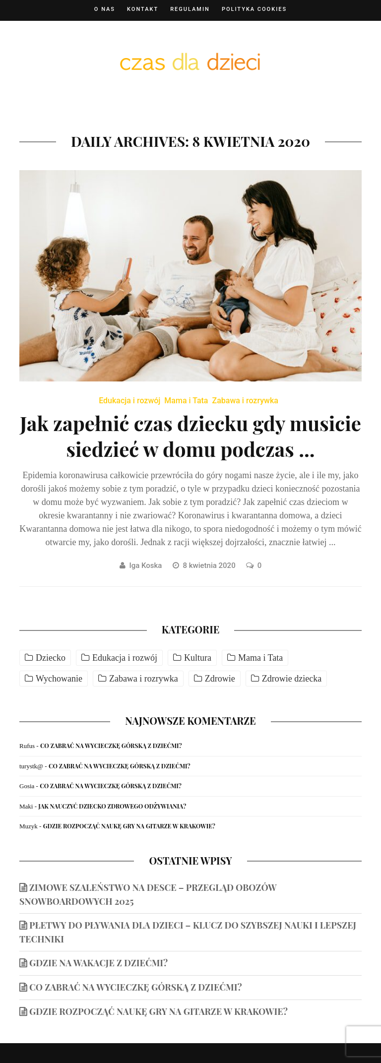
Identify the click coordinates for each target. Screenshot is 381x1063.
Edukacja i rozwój (129, 400)
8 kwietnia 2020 (210, 565)
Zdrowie (220, 679)
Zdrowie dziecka (291, 679)
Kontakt (142, 9)
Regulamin (190, 9)
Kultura (197, 658)
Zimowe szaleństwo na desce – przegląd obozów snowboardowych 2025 (148, 894)
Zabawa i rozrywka (245, 400)
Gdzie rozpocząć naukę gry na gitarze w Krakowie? (129, 826)
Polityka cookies (254, 9)
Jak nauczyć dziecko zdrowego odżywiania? (112, 806)
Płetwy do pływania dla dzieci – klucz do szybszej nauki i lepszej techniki (187, 932)
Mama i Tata (186, 400)
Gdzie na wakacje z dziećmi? (98, 963)
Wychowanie (59, 679)
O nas (104, 9)
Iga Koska (145, 565)
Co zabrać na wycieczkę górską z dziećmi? (111, 746)
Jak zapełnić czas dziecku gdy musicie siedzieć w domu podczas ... (190, 436)
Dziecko (50, 658)
